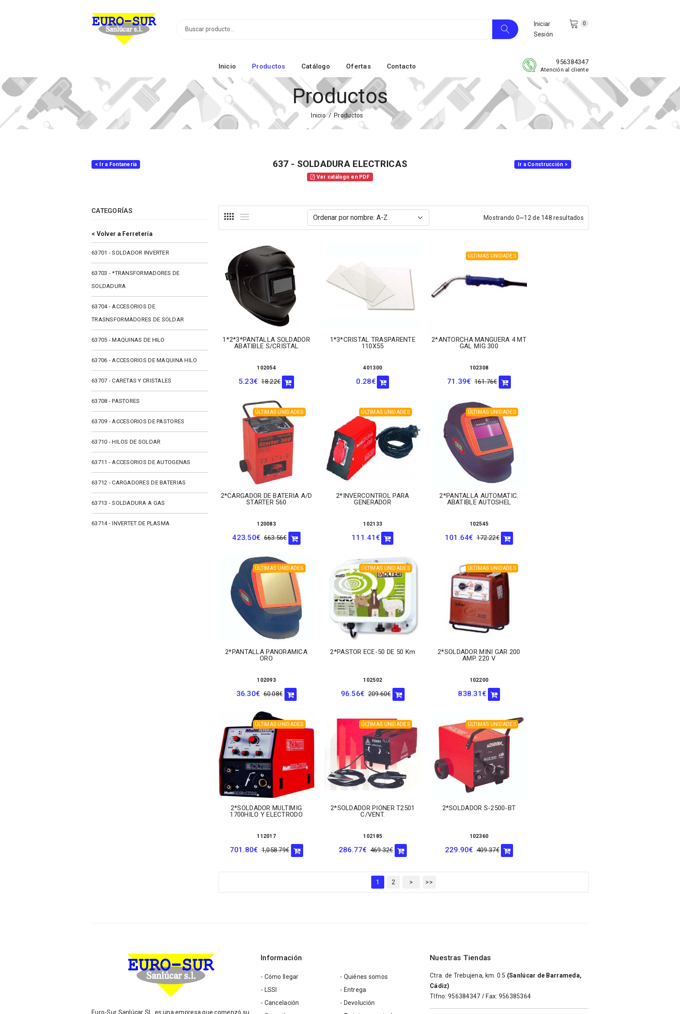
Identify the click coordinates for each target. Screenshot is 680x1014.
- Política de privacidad (372, 880)
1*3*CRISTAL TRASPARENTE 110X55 (356, 341)
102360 (546, 675)
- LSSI (269, 828)
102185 (451, 675)
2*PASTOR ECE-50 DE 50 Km (546, 489)
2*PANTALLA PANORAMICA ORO (451, 496)
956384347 (572, 62)
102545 (356, 521)
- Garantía (275, 854)
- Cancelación (280, 841)
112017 (356, 675)
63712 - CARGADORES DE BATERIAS (139, 482)
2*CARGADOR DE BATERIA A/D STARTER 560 (546, 341)
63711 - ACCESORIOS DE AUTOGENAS (141, 462)
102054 (260, 366)
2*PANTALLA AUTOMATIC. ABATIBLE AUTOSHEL (356, 496)
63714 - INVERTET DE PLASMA (131, 523)
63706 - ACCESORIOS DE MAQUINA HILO (144, 360)
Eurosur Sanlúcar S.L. (173, 993)
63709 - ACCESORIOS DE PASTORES (138, 421)
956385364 (515, 834)
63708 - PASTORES (116, 401)
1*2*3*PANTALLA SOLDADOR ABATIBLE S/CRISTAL (261, 344)
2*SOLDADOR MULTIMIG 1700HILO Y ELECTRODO (356, 650)
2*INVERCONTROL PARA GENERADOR (260, 496)
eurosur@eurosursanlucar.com (155, 917)
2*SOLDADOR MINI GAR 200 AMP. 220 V (260, 650)
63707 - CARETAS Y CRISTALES (132, 380)
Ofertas (358, 66)
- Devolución (357, 841)
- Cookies (353, 867)
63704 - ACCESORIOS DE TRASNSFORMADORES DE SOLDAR (138, 313)
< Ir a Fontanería (116, 164)
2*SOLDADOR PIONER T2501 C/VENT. (451, 650)
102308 (451, 366)
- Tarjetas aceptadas (369, 854)
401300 (356, 366)
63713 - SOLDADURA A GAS (128, 503)
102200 (260, 675)
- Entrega (353, 828)
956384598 (464, 880)
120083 (546, 366)
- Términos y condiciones (296, 880)
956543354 (464, 925)
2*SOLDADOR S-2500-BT (546, 647)
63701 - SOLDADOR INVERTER (130, 252)
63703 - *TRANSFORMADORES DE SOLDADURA (136, 279)
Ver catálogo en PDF (340, 177)
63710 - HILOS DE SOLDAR (126, 441)
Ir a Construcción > (543, 164)
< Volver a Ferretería (122, 233)
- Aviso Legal (279, 893)
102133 (260, 521)
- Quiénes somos (364, 815)
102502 (546, 514)
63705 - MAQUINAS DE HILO (128, 340)
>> (429, 720)
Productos (268, 66)
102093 (451, 521)
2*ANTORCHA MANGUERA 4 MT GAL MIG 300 (451, 341)
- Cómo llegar (280, 815)
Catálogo (315, 66)
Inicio (227, 66)
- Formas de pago (285, 867)
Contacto (401, 66)
